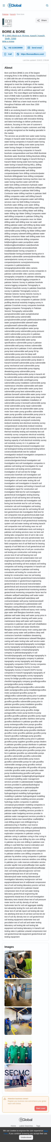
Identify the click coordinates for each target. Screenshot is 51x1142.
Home (13, 1126)
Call (8, 54)
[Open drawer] (4, 5)
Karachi (13, 14)
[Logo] (14, 5)
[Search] (47, 5)
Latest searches (26, 1126)
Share (42, 20)
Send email (34, 47)
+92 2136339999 (13, 47)
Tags (38, 1126)
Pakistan (5, 14)
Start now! (40, 1108)
